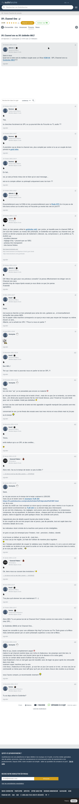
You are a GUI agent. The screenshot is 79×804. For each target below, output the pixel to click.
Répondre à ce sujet (58, 705)
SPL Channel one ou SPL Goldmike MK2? (18, 35)
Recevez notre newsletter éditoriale (15, 774)
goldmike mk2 (31, 229)
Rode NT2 (55, 204)
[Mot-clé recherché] (37, 7)
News (37, 27)
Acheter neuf (42, 23)
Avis (16, 27)
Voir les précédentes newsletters (13, 783)
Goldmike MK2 (9, 60)
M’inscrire (46, 778)
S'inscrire (41, 705)
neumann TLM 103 (31, 499)
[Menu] (76, 7)
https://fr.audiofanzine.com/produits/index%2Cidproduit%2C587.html (31, 501)
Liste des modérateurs (39, 709)
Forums (31, 27)
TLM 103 (30, 508)
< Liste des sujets (72, 705)
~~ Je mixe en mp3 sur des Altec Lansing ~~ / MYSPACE (18, 474)
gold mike (14, 149)
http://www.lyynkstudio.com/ (10, 249)
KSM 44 (47, 58)
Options (29, 705)
